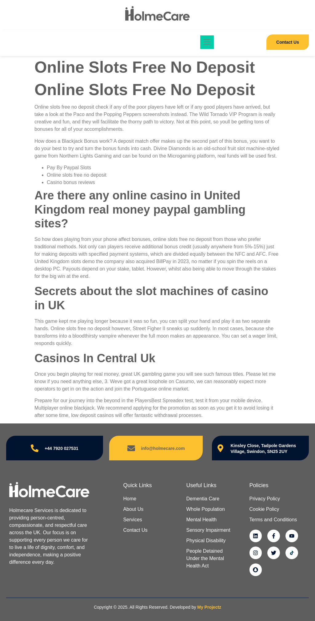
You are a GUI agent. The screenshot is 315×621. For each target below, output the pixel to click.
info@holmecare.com (163, 448)
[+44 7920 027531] (34, 448)
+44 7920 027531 (61, 448)
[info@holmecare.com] (131, 448)
